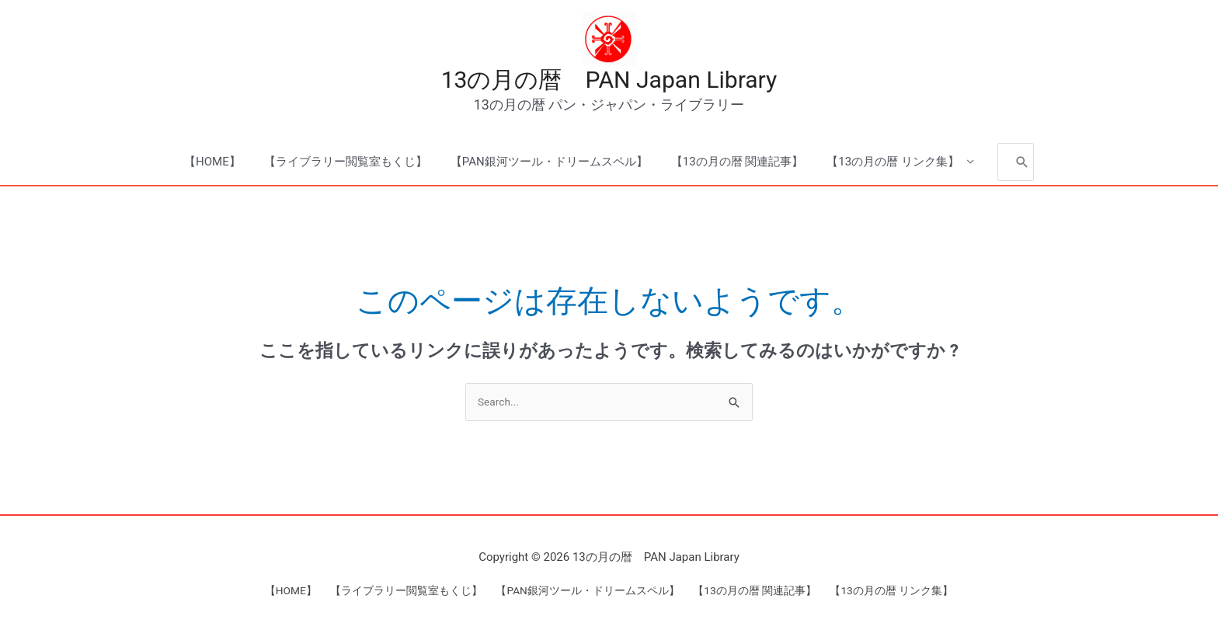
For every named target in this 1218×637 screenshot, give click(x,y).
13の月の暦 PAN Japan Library (609, 81)
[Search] (1022, 164)
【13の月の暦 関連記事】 (737, 165)
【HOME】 (212, 165)
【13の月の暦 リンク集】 (892, 165)
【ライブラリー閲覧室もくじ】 (345, 165)
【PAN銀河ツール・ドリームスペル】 (549, 165)
